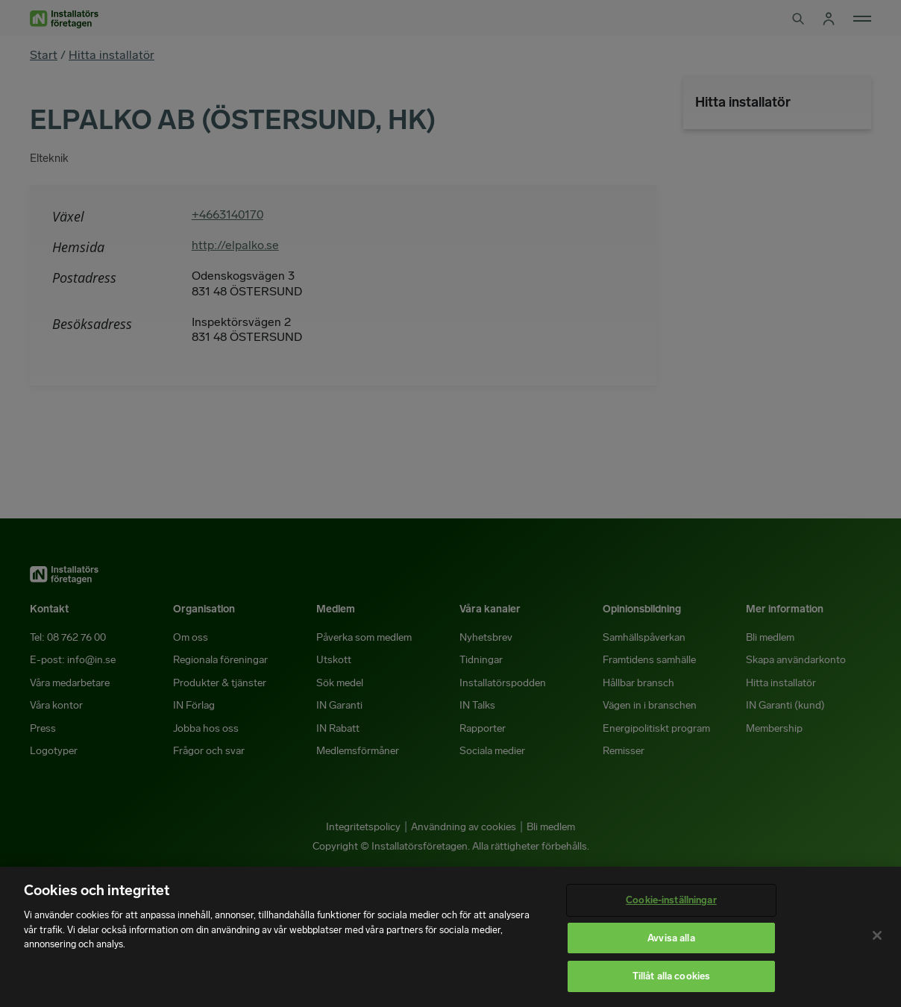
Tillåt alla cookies (671, 976)
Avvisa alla (670, 938)
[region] (450, 937)
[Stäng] (877, 935)
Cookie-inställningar (671, 900)
